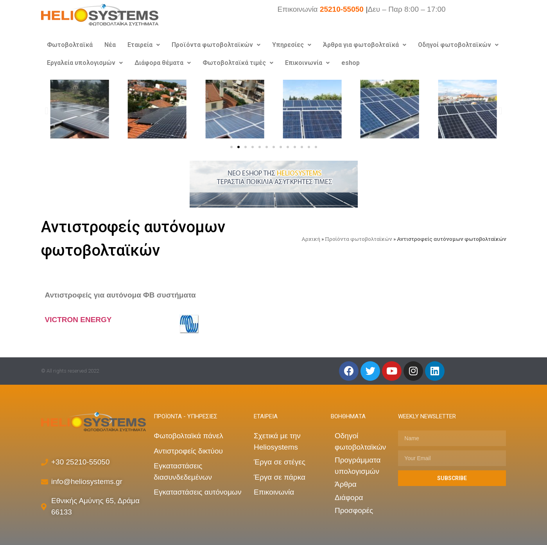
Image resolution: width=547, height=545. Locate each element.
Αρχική (310, 238)
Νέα (110, 44)
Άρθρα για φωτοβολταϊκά (364, 44)
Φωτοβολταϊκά (70, 44)
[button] (231, 147)
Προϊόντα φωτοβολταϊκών (216, 44)
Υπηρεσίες (291, 44)
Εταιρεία (143, 44)
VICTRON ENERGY (78, 320)
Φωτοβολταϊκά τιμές (238, 62)
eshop (350, 62)
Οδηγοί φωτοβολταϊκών (458, 44)
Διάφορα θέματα (163, 62)
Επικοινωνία (307, 62)
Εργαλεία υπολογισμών (85, 62)
